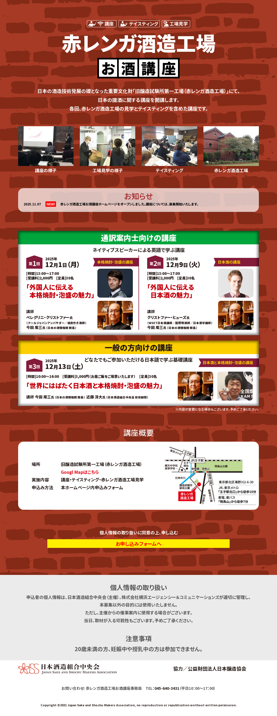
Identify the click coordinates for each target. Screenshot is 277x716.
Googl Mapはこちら (80, 472)
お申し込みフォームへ (138, 543)
